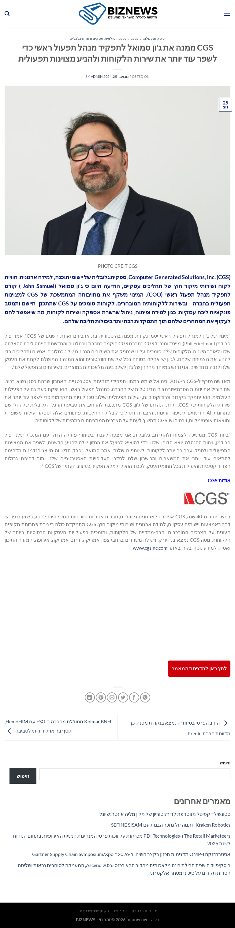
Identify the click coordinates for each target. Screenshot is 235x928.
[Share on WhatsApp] (145, 697)
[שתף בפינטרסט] (101, 697)
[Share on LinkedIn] (90, 697)
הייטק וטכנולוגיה (153, 38)
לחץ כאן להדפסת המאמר (199, 668)
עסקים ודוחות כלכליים (86, 38)
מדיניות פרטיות (145, 910)
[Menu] (226, 13)
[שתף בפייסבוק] (134, 697)
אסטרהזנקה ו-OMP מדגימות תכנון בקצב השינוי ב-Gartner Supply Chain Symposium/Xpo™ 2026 (131, 854)
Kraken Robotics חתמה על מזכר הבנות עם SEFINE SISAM (170, 825)
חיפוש (225, 762)
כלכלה (133, 38)
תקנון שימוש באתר (93, 910)
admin (97, 76)
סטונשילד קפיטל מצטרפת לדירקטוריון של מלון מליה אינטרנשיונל (164, 814)
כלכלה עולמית (116, 38)
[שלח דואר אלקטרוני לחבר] (112, 697)
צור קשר (120, 910)
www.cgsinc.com (150, 548)
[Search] (7, 14)
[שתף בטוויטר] (123, 697)
